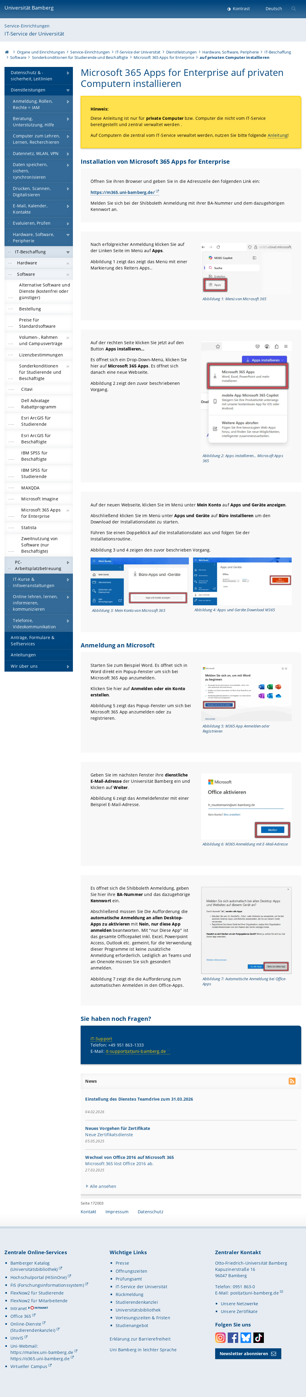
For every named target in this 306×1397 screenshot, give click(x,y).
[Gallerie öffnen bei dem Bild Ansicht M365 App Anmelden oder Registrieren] (246, 692)
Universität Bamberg (28, 7)
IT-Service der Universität (34, 33)
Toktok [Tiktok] (258, 1337)
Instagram (220, 1337)
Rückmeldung (130, 1294)
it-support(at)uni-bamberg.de (136, 1051)
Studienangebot (132, 1325)
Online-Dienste (25, 1324)
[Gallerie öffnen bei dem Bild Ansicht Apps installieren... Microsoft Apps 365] (246, 396)
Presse (122, 1263)
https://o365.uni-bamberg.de (40, 1358)
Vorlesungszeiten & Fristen (143, 1318)
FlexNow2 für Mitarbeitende (39, 1300)
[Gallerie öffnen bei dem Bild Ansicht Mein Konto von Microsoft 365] (140, 582)
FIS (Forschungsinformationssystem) (47, 1285)
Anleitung (277, 135)
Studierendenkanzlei (137, 1302)
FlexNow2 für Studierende (37, 1293)
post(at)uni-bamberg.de (254, 1293)
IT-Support (101, 1038)
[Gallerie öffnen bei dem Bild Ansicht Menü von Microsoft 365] (246, 268)
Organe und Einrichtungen (41, 52)
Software (18, 57)
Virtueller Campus (28, 1366)
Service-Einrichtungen (27, 26)
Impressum (116, 1211)
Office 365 (20, 1316)
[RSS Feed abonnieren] (292, 1082)
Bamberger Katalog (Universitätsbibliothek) (34, 1266)
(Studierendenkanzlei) (32, 1330)
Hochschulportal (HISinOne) (38, 1277)
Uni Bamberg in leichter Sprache (143, 1349)
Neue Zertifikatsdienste (109, 1134)
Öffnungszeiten (131, 1271)
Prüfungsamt (129, 1279)
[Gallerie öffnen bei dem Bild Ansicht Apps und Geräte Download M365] (242, 581)
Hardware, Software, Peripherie (230, 52)
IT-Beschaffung (277, 52)
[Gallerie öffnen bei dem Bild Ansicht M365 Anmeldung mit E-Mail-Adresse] (246, 806)
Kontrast (241, 8)
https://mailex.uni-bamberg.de (41, 1352)
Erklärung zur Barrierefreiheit (140, 1339)
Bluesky (246, 1337)
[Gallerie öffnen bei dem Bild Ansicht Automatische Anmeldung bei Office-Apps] (246, 930)
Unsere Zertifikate (239, 1311)
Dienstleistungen (181, 52)
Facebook (233, 1337)
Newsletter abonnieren (244, 1353)
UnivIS (16, 1338)
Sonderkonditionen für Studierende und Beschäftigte (80, 57)
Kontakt (88, 1211)
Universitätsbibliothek (138, 1310)
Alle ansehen (103, 1186)
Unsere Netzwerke (239, 1303)
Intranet (18, 1308)
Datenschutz (150, 1211)
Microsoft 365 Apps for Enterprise (164, 57)
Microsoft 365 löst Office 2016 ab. (119, 1163)
